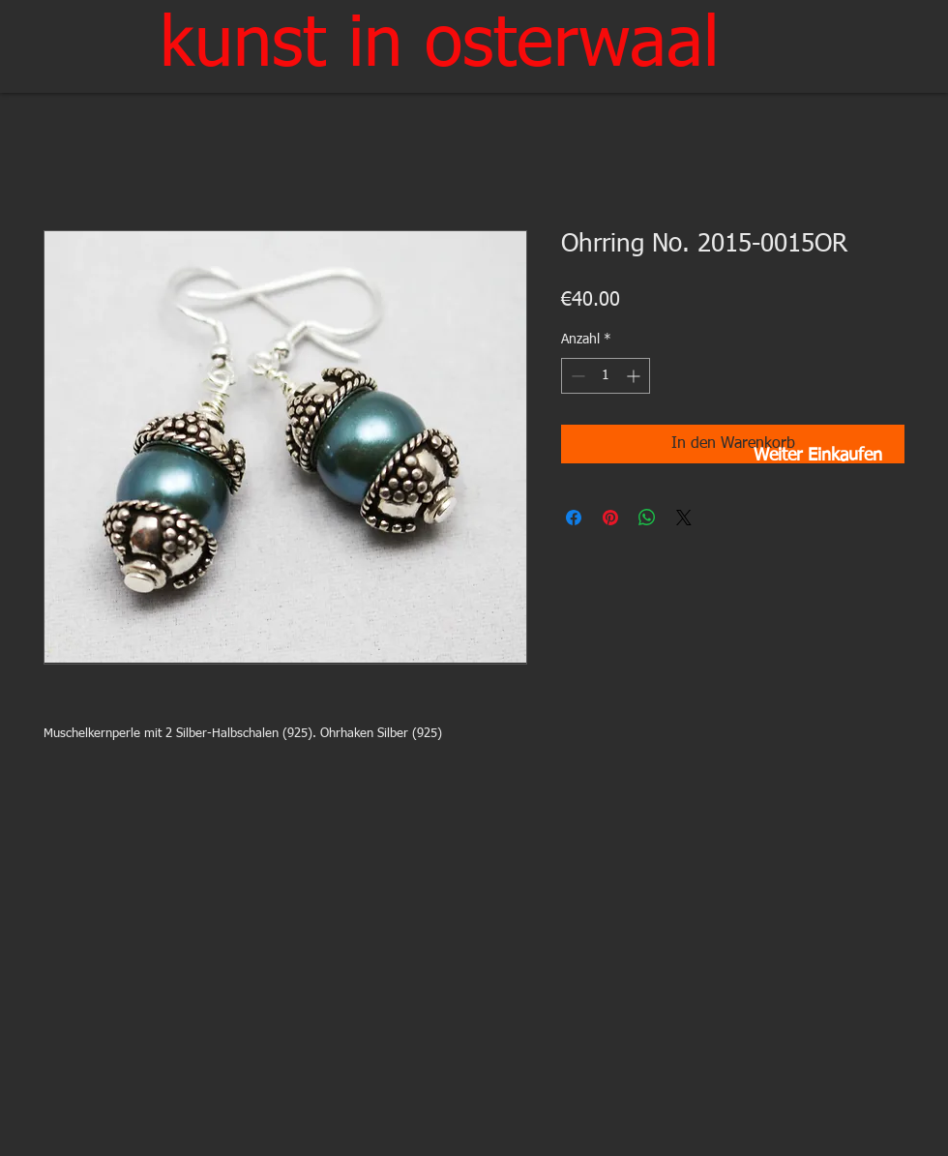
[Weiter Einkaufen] (818, 457)
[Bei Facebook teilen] (573, 517)
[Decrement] (576, 376)
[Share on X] (684, 517)
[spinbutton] (605, 376)
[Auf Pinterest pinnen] (610, 517)
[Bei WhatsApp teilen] (647, 517)
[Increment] (635, 376)
